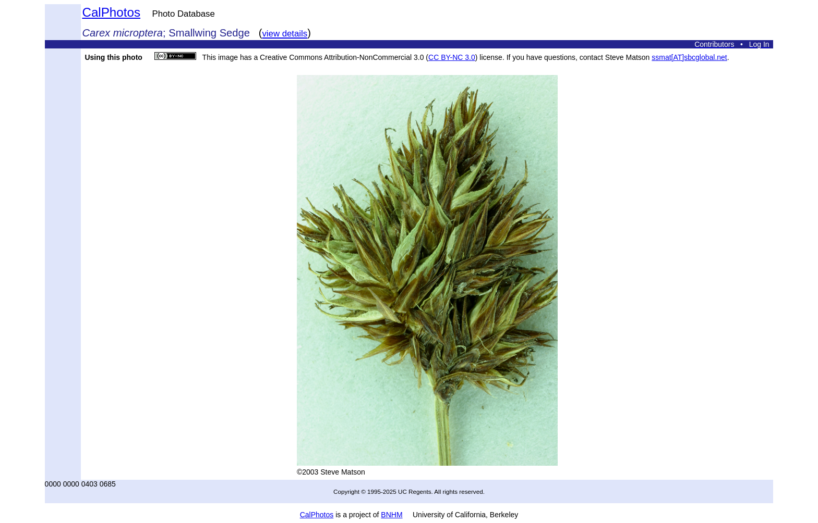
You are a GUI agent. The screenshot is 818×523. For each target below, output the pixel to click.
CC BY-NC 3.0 (451, 57)
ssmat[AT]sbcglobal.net (689, 57)
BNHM (391, 514)
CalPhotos (111, 12)
